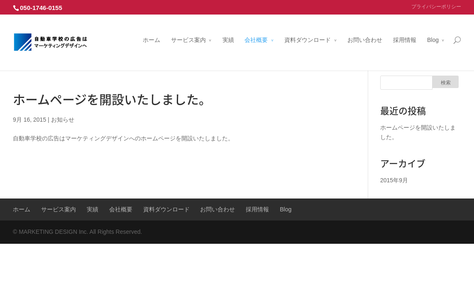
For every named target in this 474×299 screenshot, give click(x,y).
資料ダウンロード (307, 30)
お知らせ (62, 119)
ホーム (151, 30)
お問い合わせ (364, 30)
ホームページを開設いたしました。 (112, 99)
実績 (228, 30)
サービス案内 (188, 30)
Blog (433, 30)
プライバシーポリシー (436, 7)
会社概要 (256, 30)
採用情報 (404, 30)
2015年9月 (394, 180)
